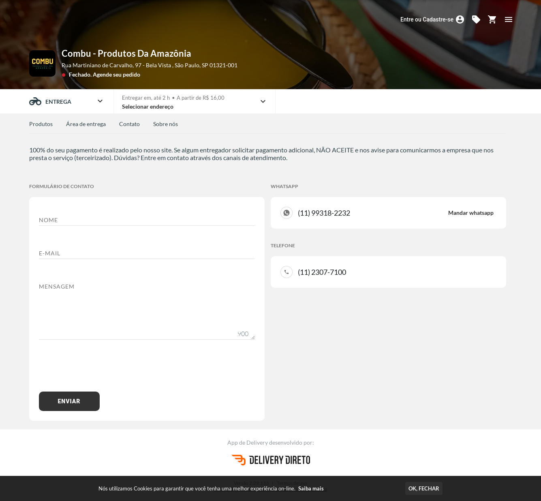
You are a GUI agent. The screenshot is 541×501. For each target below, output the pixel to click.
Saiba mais (311, 488)
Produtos (41, 123)
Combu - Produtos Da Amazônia (126, 53)
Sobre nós (165, 123)
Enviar (69, 401)
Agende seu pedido (116, 74)
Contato (129, 123)
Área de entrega (86, 123)
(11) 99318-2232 (396, 212)
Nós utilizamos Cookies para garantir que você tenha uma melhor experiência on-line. (211, 488)
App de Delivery (248, 442)
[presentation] (100, 369)
